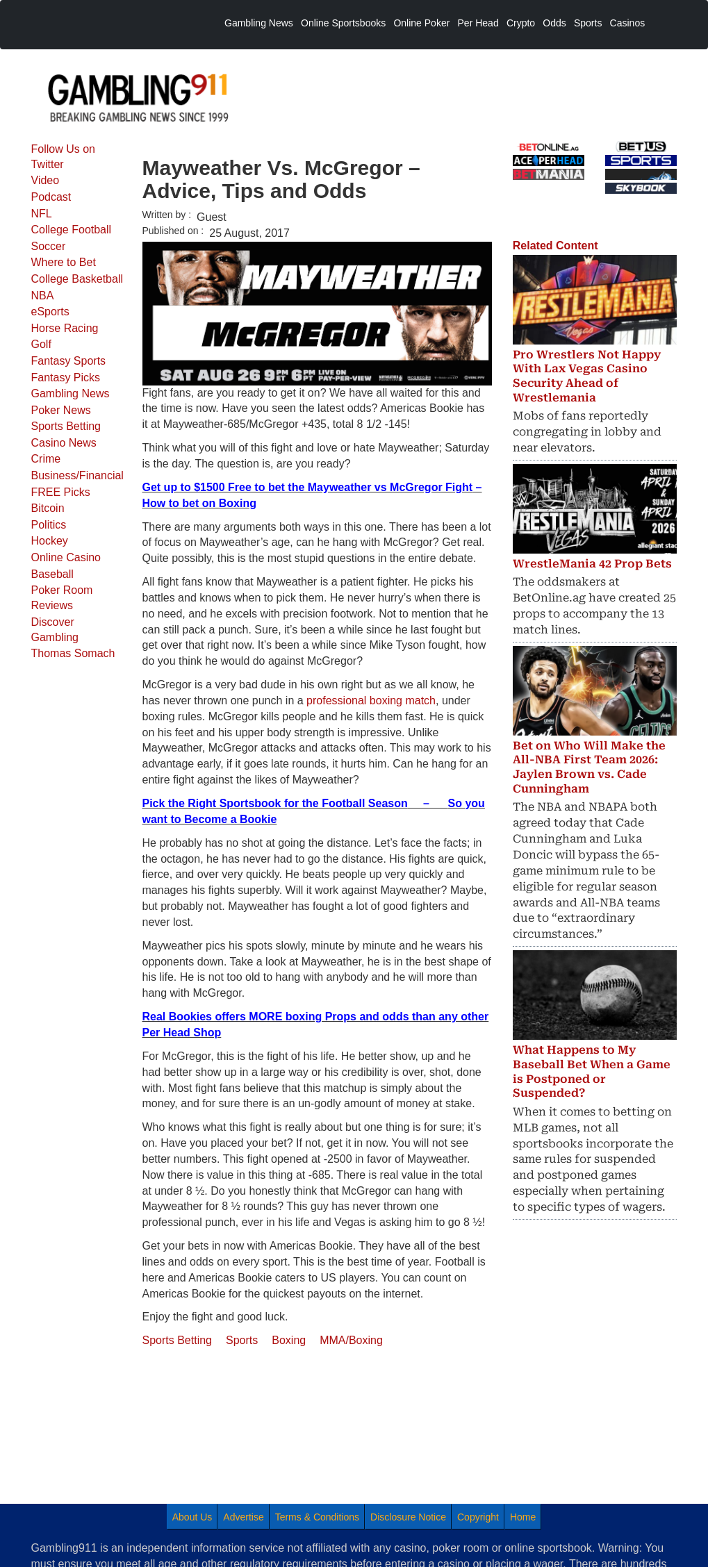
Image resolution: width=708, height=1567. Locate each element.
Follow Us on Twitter (63, 156)
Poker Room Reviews (62, 597)
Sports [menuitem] (588, 22)
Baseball (52, 574)
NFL (41, 213)
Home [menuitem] (523, 1517)
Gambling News (70, 393)
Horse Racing (65, 328)
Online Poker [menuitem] (421, 22)
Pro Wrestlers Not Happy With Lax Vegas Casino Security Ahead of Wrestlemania (587, 376)
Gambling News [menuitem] (258, 22)
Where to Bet (63, 262)
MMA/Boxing (351, 1340)
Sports (242, 1340)
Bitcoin (48, 508)
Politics (49, 525)
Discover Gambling (55, 629)
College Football (71, 229)
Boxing (289, 1340)
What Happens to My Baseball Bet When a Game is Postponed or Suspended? (591, 1071)
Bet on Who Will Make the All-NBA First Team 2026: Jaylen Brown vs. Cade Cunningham (589, 767)
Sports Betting (66, 426)
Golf (41, 344)
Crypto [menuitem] (521, 22)
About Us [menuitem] (192, 1517)
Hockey (49, 541)
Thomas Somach (73, 653)
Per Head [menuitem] (478, 22)
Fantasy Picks (66, 377)
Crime (46, 459)
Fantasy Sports (68, 361)
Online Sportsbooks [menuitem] (343, 22)
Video (45, 180)
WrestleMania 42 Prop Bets (592, 563)
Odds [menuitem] (554, 22)
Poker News (61, 410)
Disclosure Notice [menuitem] (408, 1517)
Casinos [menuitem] (627, 22)
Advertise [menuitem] (243, 1517)
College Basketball (77, 279)
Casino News (64, 443)
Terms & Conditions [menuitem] (317, 1517)
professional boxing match (371, 700)
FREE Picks (60, 492)
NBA (42, 295)
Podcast (51, 197)
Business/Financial (77, 475)
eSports (50, 311)
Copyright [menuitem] (478, 1517)
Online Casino (66, 557)
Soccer (48, 246)
